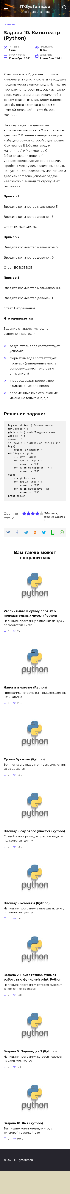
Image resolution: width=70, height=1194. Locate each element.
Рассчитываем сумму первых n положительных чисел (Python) (30, 613)
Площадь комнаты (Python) (27, 903)
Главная (9, 24)
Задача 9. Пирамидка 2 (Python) (30, 1051)
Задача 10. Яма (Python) (23, 1123)
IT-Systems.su (35, 6)
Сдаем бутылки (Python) (24, 759)
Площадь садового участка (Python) (34, 831)
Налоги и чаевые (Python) (25, 687)
